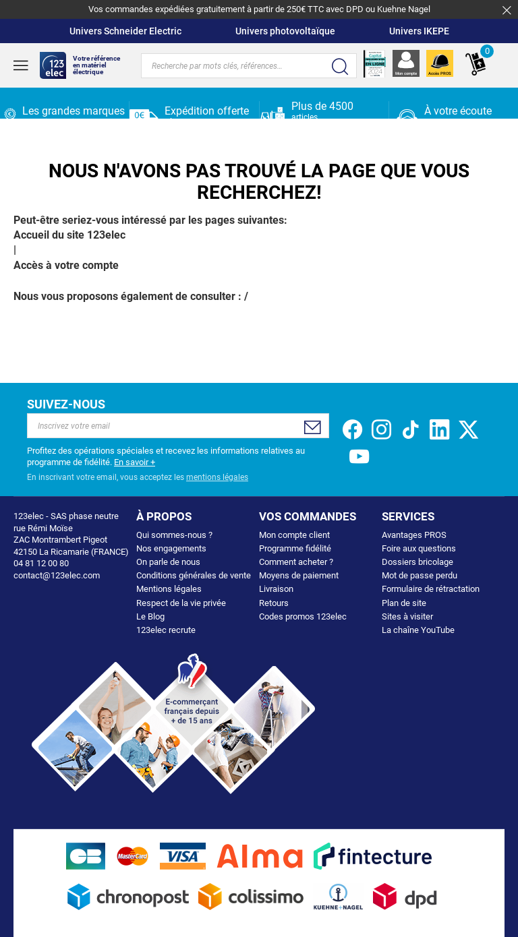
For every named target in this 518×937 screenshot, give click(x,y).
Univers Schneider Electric (125, 31)
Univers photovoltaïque (285, 31)
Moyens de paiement (299, 575)
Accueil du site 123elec (69, 235)
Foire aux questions (419, 548)
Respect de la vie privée (181, 603)
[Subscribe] (312, 427)
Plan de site (404, 603)
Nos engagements (171, 548)
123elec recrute (166, 630)
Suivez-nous (66, 404)
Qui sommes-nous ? (174, 535)
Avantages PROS (414, 535)
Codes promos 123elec (303, 616)
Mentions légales (169, 589)
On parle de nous (168, 562)
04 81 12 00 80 (463, 122)
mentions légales (217, 477)
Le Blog (150, 616)
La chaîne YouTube (418, 630)
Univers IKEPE (419, 31)
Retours (274, 603)
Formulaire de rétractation (431, 589)
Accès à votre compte (66, 265)
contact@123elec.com (56, 575)
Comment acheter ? (296, 562)
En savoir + (134, 462)
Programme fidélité (295, 548)
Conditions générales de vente (193, 575)
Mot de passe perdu (419, 575)
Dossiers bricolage (417, 562)
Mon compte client (294, 535)
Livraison (276, 589)
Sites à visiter (407, 616)
